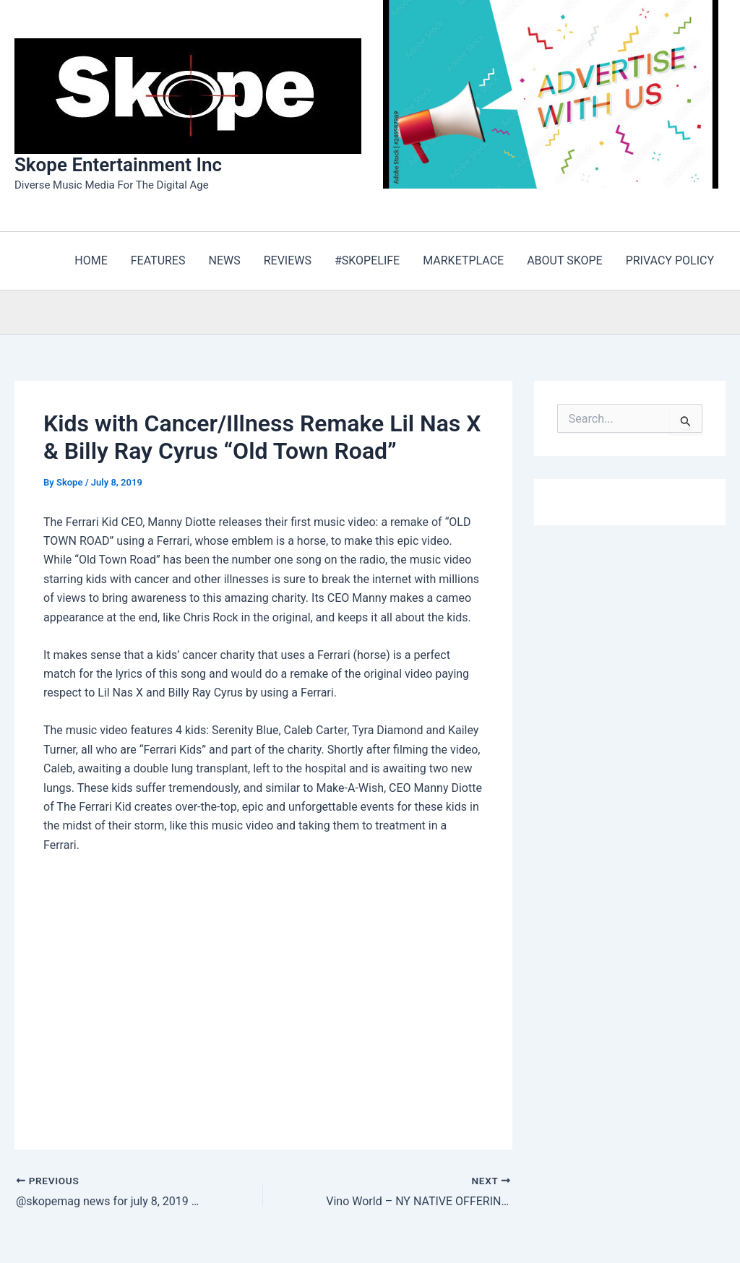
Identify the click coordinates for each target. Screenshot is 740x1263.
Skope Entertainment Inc (118, 165)
